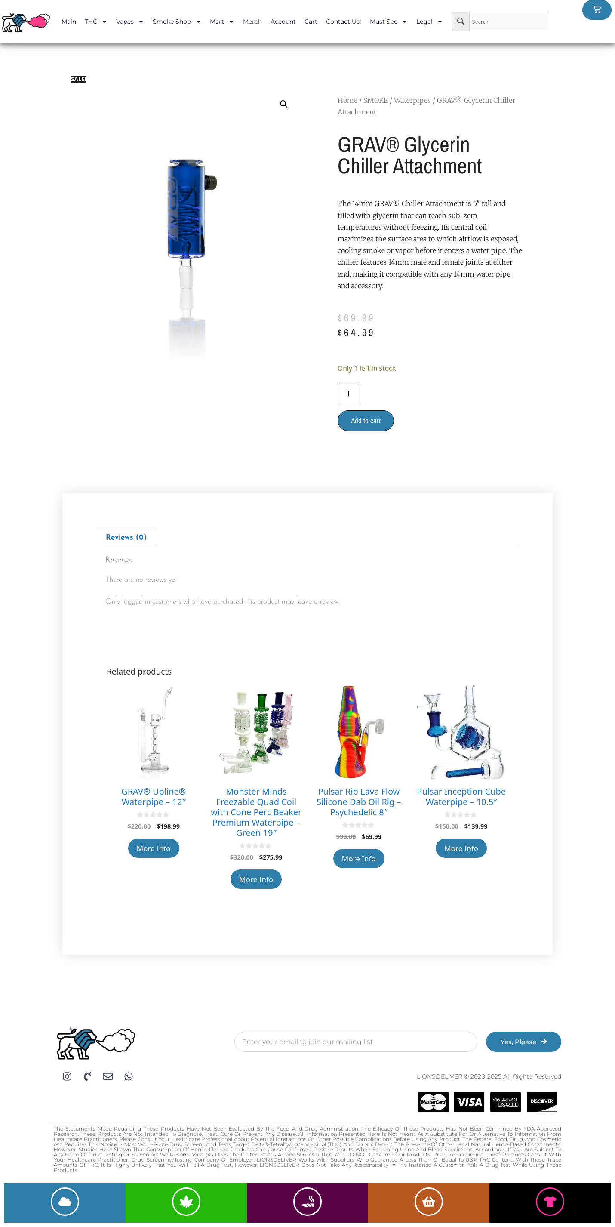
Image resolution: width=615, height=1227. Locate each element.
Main (69, 21)
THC (96, 21)
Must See (389, 21)
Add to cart (366, 420)
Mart (222, 21)
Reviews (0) (126, 537)
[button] (284, 104)
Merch (252, 21)
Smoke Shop (177, 21)
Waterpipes (412, 100)
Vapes (130, 21)
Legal (429, 21)
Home (347, 100)
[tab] (126, 537)
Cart (310, 21)
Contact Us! (343, 21)
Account (283, 21)
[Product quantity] (348, 393)
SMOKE (375, 100)
